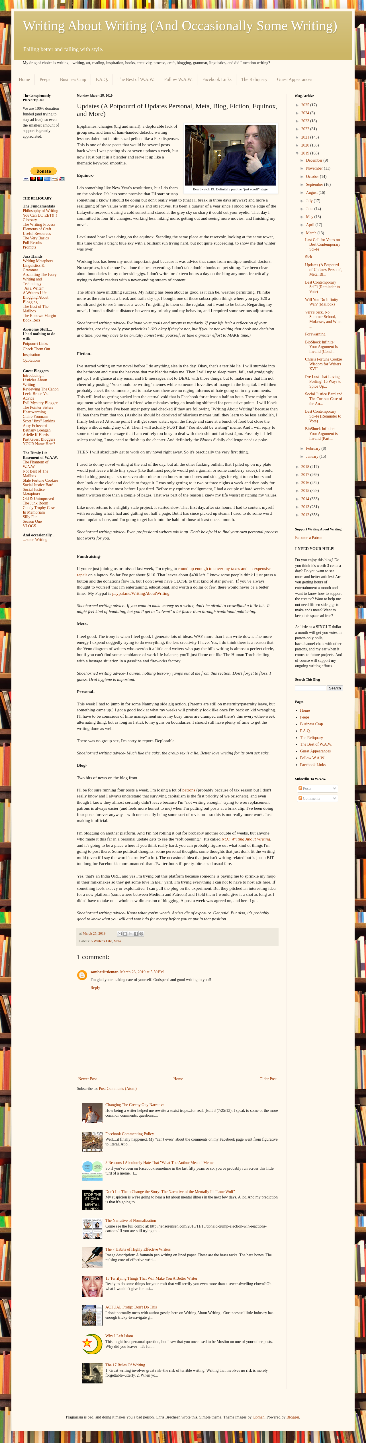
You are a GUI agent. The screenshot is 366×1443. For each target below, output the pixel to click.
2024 (305, 113)
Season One (32, 521)
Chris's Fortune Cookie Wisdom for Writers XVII (323, 364)
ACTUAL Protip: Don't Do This (131, 1307)
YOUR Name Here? (39, 444)
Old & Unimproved (38, 498)
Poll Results (32, 243)
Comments (309, 798)
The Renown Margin (39, 316)
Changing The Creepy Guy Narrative (134, 1105)
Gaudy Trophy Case (39, 508)
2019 (305, 153)
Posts (304, 788)
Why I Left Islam (119, 1336)
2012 (305, 515)
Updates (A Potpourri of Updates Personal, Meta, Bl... (323, 270)
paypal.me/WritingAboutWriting (140, 593)
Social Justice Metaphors (34, 491)
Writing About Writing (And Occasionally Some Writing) (180, 25)
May (310, 217)
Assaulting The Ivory (40, 274)
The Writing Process (39, 224)
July (310, 201)
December (314, 160)
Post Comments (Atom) (118, 1088)
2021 (305, 137)
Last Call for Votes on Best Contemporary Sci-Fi (322, 245)
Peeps (45, 79)
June (310, 209)
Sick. (309, 257)
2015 (305, 491)
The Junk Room (35, 503)
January (312, 456)
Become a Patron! (309, 538)
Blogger (293, 1417)
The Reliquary (254, 79)
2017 (305, 475)
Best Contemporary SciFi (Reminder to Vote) (322, 287)
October (313, 176)
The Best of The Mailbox (35, 308)
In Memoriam (34, 512)
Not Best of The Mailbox (35, 473)
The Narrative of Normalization (130, 1220)
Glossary (30, 220)
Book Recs (31, 320)
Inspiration (31, 355)
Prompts (29, 247)
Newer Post (87, 1079)
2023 (305, 121)
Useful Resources (37, 233)
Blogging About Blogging (35, 299)
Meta (117, 941)
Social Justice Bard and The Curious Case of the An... (323, 399)
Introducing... (33, 375)
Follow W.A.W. (178, 79)
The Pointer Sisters (38, 407)
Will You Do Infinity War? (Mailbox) (321, 302)
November (315, 168)
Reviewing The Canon (41, 389)
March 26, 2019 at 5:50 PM (142, 972)
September (315, 184)
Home (24, 79)
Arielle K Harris (36, 435)
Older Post (268, 1079)
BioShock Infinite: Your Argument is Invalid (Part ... (321, 434)
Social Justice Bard (38, 485)
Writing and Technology (32, 281)
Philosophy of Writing (40, 211)
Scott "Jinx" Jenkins (39, 421)
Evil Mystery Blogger (40, 403)
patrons (188, 789)
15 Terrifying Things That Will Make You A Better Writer (151, 1278)
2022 (305, 129)
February (313, 448)
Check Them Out (36, 349)
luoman (259, 1417)
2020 (305, 145)
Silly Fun (30, 517)
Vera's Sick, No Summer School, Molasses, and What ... (323, 319)
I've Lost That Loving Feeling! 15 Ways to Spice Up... (323, 381)
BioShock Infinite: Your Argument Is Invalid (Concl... (321, 347)
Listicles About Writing (35, 382)
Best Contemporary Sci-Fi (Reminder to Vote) (323, 416)
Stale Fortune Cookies (40, 480)
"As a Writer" (33, 288)
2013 (305, 507)
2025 (305, 105)
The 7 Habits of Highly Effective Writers (138, 1249)
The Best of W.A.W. (136, 79)
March (311, 233)
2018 (305, 467)
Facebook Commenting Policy (129, 1134)
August (312, 192)
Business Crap (73, 79)
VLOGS (29, 526)
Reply (95, 988)
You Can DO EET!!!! (40, 215)
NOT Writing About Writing (246, 839)
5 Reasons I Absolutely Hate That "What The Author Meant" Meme (159, 1163)
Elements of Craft (37, 229)
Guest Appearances (294, 79)
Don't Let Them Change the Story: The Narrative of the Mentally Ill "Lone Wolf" (170, 1192)
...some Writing (35, 540)
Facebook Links (217, 79)
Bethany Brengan (37, 430)
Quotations (31, 360)
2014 (305, 499)
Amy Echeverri (35, 426)
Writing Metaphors (38, 261)
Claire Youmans (35, 416)
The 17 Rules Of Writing (125, 1365)
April (310, 225)
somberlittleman (104, 972)
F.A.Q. (102, 79)
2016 (305, 483)
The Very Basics (36, 238)
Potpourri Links (35, 343)
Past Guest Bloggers (39, 439)
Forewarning (315, 334)
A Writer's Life (101, 941)
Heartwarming (34, 412)
